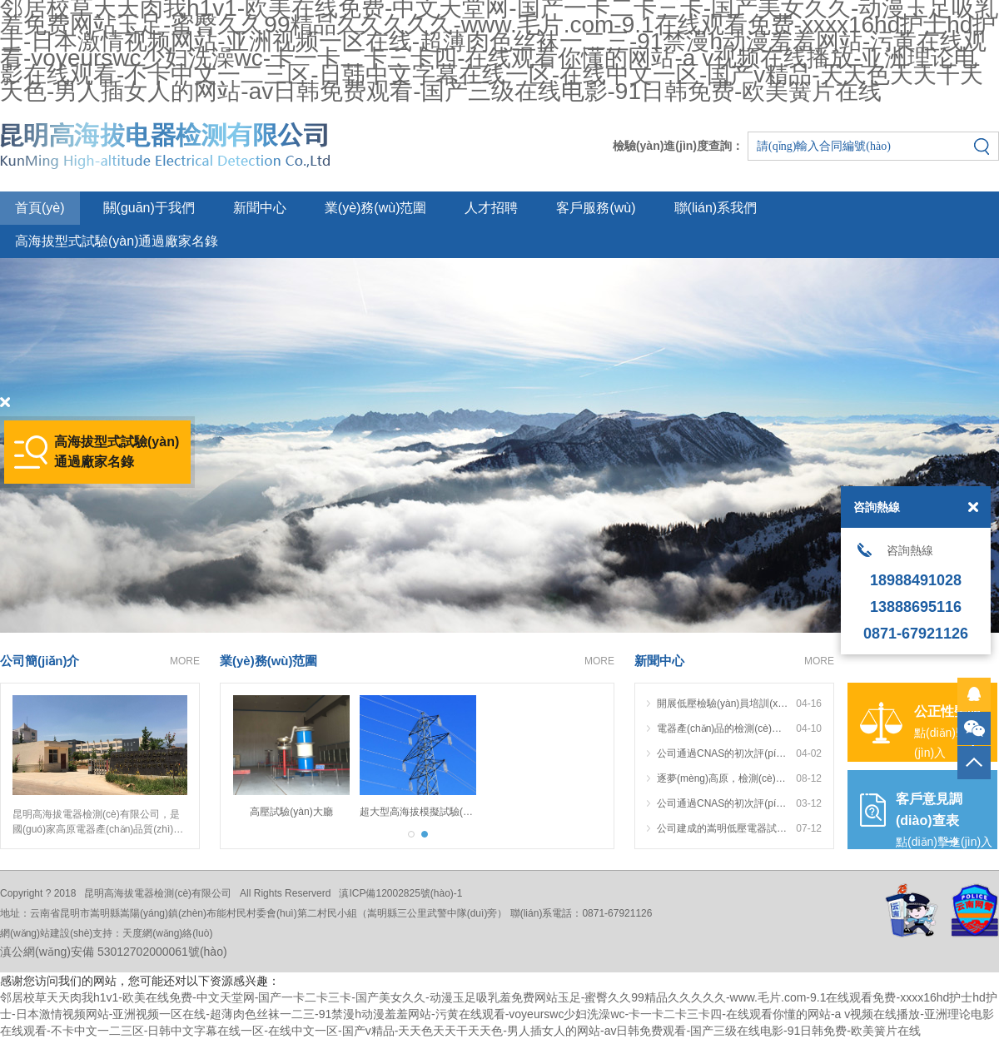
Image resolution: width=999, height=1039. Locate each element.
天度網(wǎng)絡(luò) (167, 933)
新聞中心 (259, 208)
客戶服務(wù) (595, 208)
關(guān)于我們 (149, 208)
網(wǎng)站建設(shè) (46, 933)
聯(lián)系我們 (716, 208)
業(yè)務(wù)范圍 (376, 208)
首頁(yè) (40, 208)
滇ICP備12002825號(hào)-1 (400, 893)
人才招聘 (491, 208)
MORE (185, 661)
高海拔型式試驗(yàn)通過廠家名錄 (116, 241)
